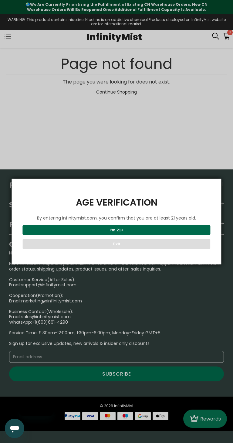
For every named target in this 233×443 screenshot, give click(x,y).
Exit (116, 244)
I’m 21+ (116, 230)
